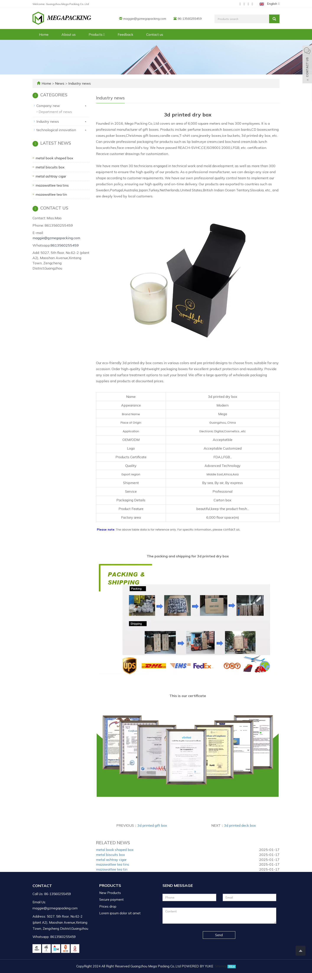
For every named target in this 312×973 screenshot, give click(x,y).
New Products (110, 893)
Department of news (55, 112)
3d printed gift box (152, 825)
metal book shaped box (115, 849)
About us (69, 34)
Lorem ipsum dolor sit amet (120, 913)
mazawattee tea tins (112, 864)
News (60, 83)
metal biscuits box (110, 854)
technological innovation (56, 130)
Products (97, 34)
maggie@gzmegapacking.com (144, 19)
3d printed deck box (240, 825)
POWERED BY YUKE (198, 966)
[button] (104, 34)
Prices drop (107, 906)
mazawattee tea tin (111, 869)
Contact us (154, 34)
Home (44, 34)
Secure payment (111, 899)
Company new (48, 105)
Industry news (79, 83)
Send (219, 935)
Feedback (125, 34)
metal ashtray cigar (111, 859)
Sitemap (221, 966)
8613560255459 (64, 245)
